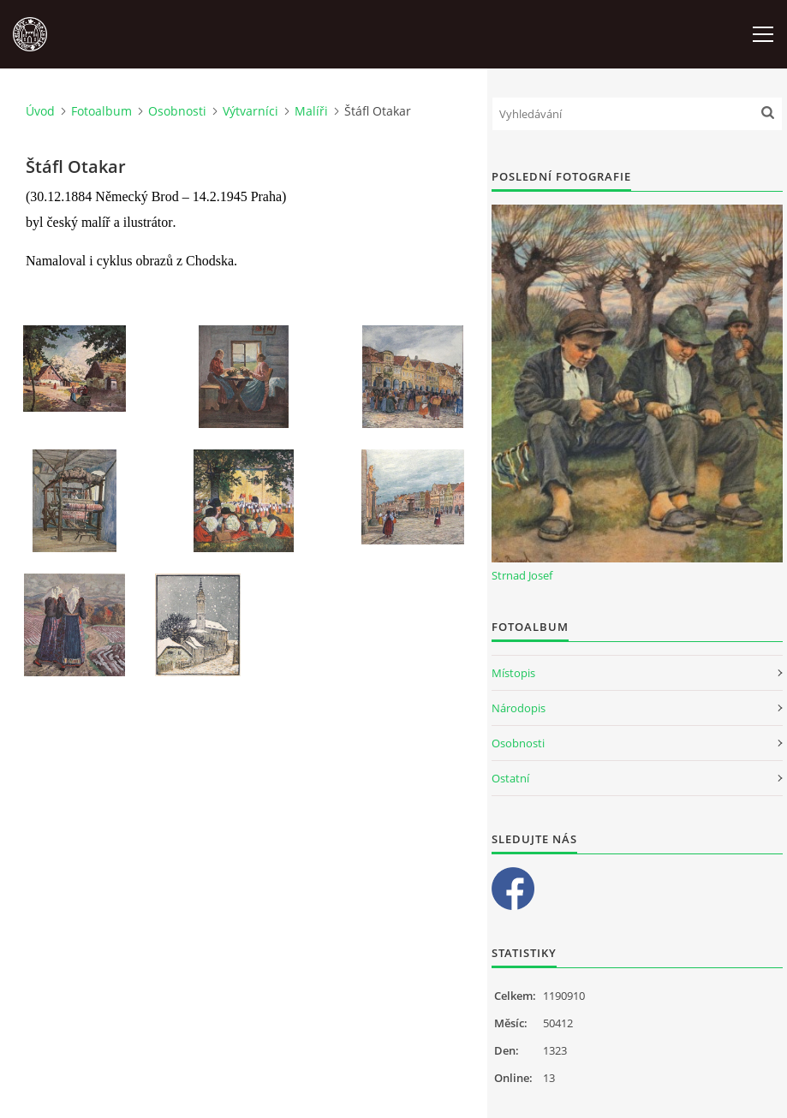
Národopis (519, 708)
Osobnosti (177, 111)
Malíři (311, 111)
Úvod (40, 111)
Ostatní (510, 778)
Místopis (513, 673)
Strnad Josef (522, 575)
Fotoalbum (101, 111)
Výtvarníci (250, 111)
